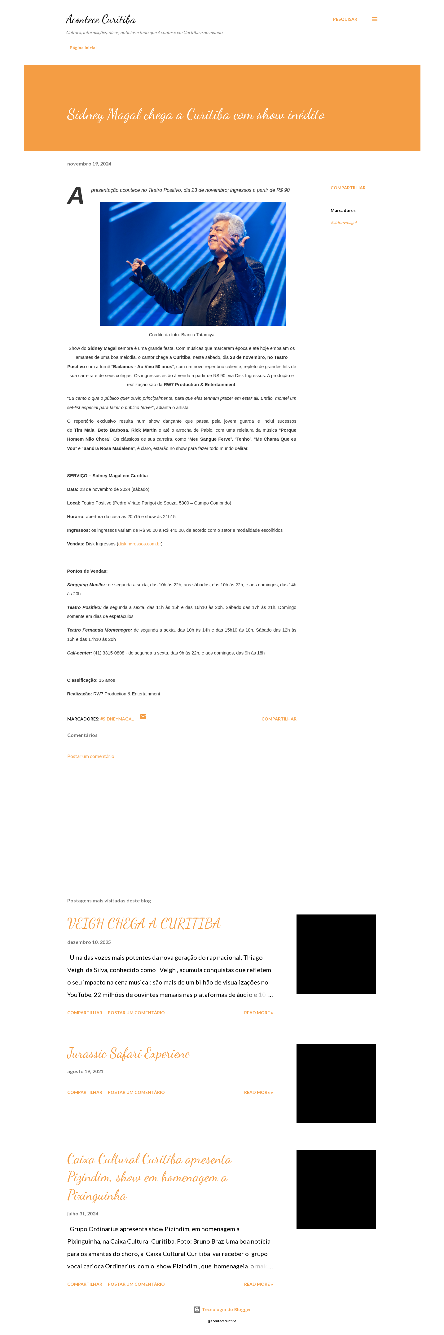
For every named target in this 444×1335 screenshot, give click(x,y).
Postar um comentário (90, 756)
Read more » (258, 1012)
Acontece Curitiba (100, 19)
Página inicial (83, 47)
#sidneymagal (344, 222)
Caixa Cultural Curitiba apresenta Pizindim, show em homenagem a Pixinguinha (149, 1177)
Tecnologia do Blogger (222, 1309)
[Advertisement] (172, 820)
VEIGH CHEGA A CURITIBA (144, 923)
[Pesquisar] (345, 19)
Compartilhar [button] (348, 187)
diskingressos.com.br (139, 543)
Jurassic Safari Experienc (128, 1053)
